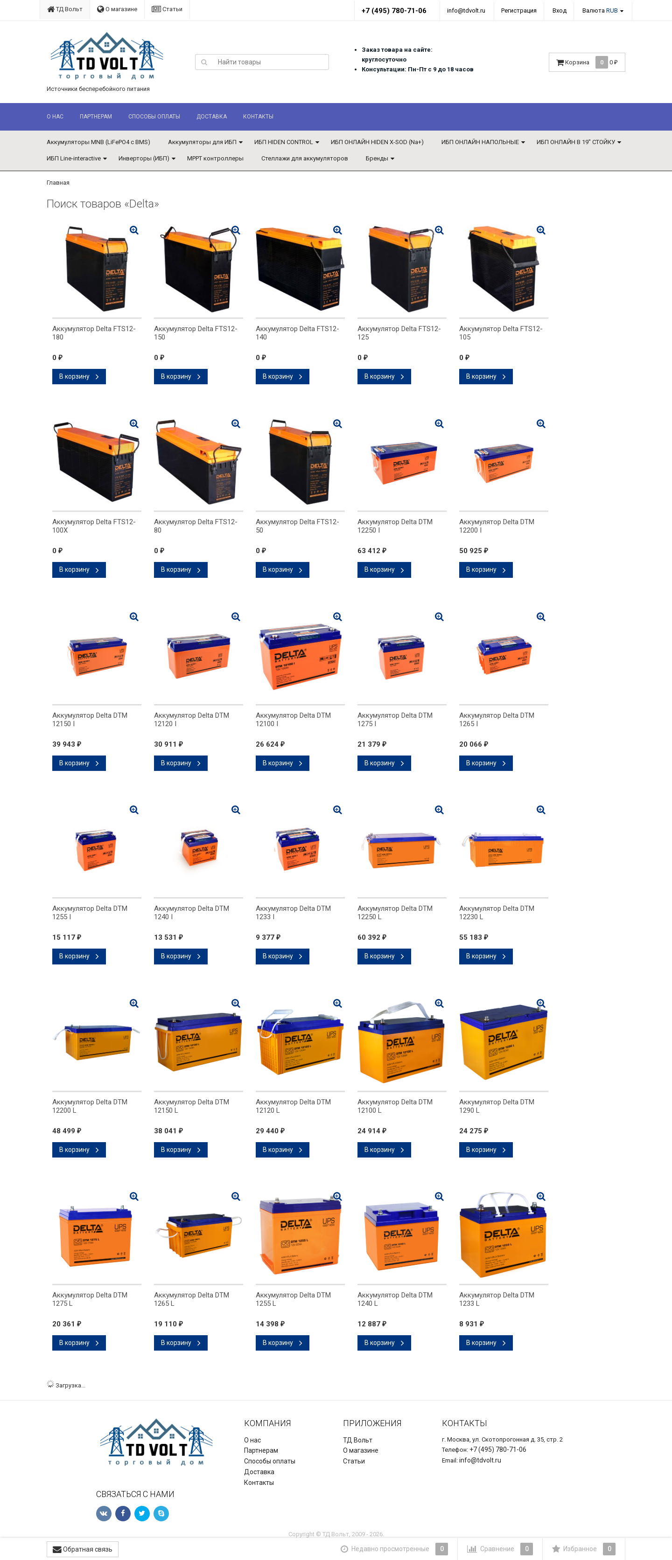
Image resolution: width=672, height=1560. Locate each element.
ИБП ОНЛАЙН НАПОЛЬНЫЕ (480, 142)
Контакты (258, 116)
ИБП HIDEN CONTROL (283, 142)
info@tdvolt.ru (466, 10)
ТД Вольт (65, 9)
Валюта (600, 10)
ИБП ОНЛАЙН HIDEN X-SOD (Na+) (377, 142)
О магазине (117, 9)
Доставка (211, 116)
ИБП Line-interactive (74, 158)
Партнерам (96, 116)
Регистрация (519, 10)
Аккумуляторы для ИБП (202, 142)
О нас (55, 116)
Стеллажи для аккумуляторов (304, 158)
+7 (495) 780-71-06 (394, 11)
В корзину (79, 376)
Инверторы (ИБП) (144, 158)
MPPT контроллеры (215, 158)
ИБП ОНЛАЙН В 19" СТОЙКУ (576, 142)
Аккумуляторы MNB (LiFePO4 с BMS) (98, 142)
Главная (58, 182)
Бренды (377, 158)
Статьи (167, 9)
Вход (560, 10)
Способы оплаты (154, 116)
